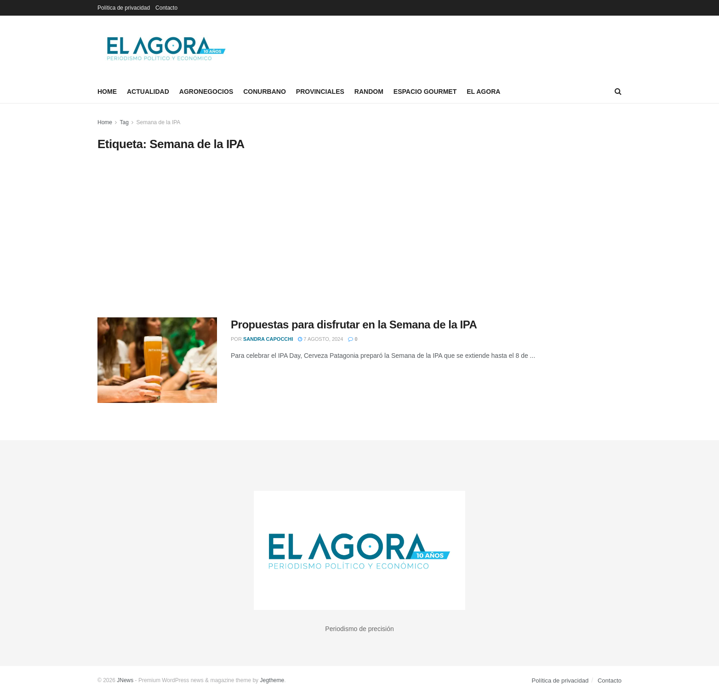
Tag (124, 122)
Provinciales (320, 91)
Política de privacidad (123, 8)
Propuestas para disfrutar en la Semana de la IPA (354, 324)
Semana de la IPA (159, 122)
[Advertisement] (359, 234)
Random (368, 91)
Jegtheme (272, 680)
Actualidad (148, 91)
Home (107, 91)
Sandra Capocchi (268, 339)
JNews (125, 680)
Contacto (166, 8)
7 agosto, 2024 (320, 339)
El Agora (483, 91)
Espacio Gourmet (425, 91)
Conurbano (264, 91)
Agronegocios (206, 91)
